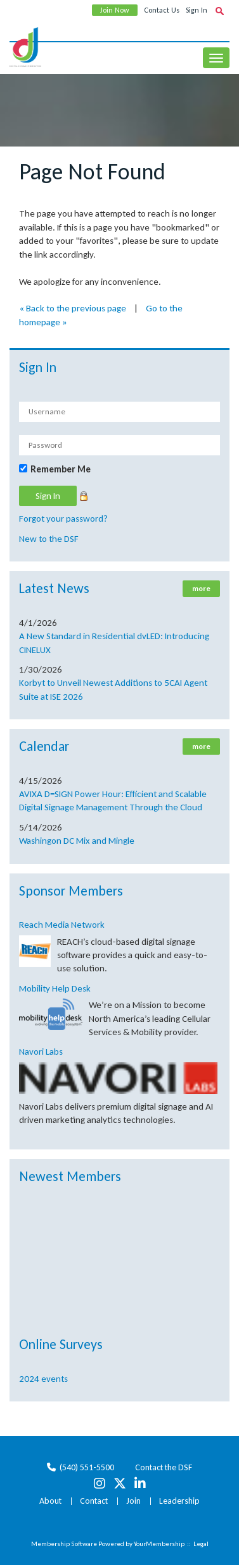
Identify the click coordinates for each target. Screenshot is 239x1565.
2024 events (43, 1378)
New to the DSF (49, 538)
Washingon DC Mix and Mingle (76, 840)
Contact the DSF (163, 1467)
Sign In (196, 10)
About (50, 1501)
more (201, 588)
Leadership (179, 1501)
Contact (94, 1501)
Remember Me (60, 469)
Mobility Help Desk (55, 988)
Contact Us (161, 10)
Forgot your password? (63, 518)
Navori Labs (41, 1051)
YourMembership (159, 1544)
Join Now (114, 10)
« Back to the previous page (72, 308)
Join (133, 1501)
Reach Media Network (62, 924)
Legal (201, 1544)
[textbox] (219, 10)
